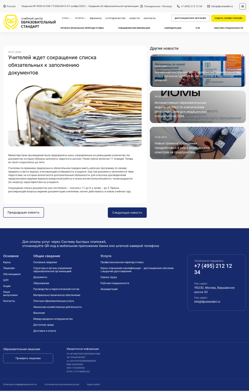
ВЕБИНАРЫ (95, 18)
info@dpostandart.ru (222, 6)
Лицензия (9, 269)
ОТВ (198, 28)
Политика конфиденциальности (20, 385)
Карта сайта (93, 385)
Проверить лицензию (28, 359)
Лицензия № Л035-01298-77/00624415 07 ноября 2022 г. (54, 6)
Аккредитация (172, 28)
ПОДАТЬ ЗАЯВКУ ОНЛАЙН (228, 18)
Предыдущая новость (24, 213)
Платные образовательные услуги (53, 302)
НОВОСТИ (134, 18)
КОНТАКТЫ (149, 18)
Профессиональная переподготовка (82, 28)
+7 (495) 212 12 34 (191, 6)
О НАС (66, 18)
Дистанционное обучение (190, 18)
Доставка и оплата (44, 331)
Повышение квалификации (134, 28)
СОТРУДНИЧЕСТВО (115, 18)
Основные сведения (45, 263)
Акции (6, 287)
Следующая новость (127, 213)
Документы (40, 278)
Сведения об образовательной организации (113, 6)
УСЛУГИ (80, 18)
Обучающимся (12, 275)
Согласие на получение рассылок (62, 385)
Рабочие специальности (228, 28)
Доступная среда (43, 326)
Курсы (7, 263)
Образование (41, 284)
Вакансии (39, 314)
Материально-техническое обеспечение (56, 296)
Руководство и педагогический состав (56, 290)
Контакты (9, 302)
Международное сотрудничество (53, 320)
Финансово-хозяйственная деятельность (57, 308)
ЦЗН (5, 281)
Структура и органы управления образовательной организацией (52, 271)
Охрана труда (109, 278)
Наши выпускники (10, 295)
